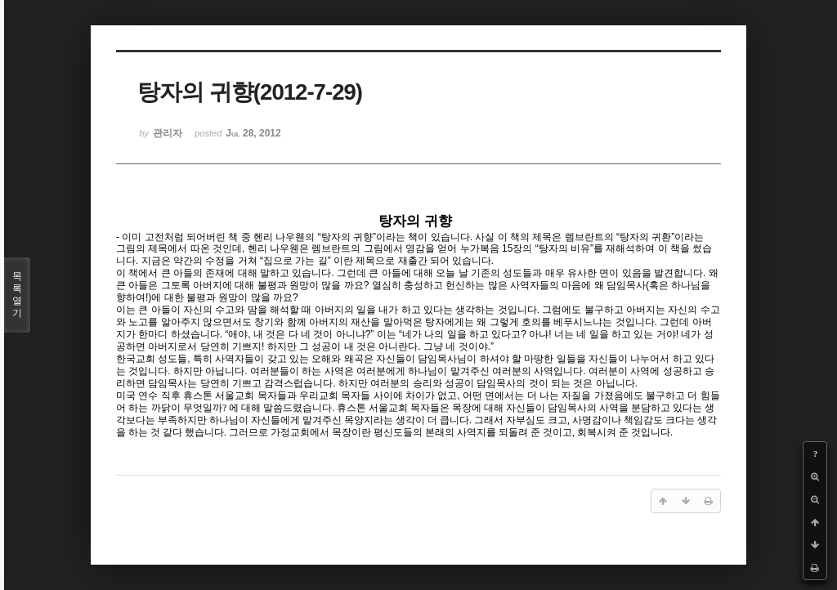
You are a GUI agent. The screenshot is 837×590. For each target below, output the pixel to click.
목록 (17, 295)
